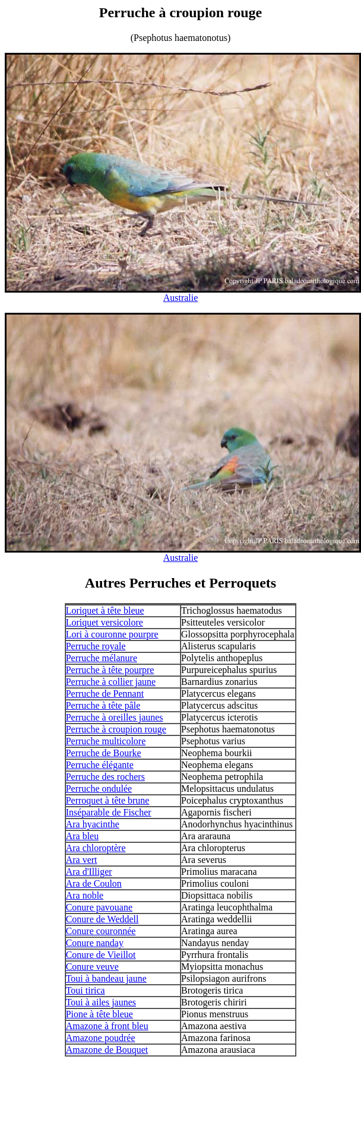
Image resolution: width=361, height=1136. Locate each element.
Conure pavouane (99, 907)
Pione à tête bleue (99, 1014)
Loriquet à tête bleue (105, 610)
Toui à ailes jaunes (101, 1002)
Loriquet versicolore (104, 622)
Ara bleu (82, 836)
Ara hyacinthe (92, 824)
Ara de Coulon (94, 883)
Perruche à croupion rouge (116, 729)
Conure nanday (95, 943)
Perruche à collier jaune (111, 682)
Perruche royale (96, 646)
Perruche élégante (100, 765)
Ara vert (81, 860)
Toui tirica (85, 990)
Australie (180, 298)
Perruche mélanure (101, 658)
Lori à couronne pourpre (112, 634)
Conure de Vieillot (101, 955)
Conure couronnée (101, 931)
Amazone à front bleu (107, 1026)
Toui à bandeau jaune (106, 978)
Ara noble (85, 895)
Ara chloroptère (96, 848)
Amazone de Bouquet (107, 1050)
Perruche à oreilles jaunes (114, 717)
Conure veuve (92, 967)
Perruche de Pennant (105, 693)
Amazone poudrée (100, 1038)
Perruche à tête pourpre (110, 670)
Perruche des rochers (105, 777)
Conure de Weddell (102, 919)
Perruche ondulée (99, 788)
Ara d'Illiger (89, 872)
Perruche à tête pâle (103, 705)
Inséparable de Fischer (108, 812)
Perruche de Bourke (103, 753)
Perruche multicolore (106, 741)
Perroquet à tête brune (108, 800)
